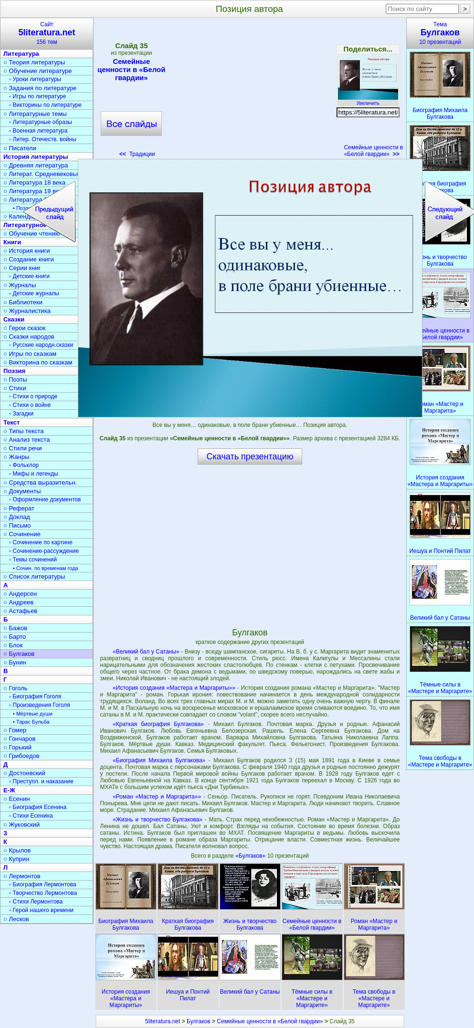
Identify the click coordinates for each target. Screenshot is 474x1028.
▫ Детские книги (29, 276)
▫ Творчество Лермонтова (43, 893)
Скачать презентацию (250, 456)
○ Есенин (16, 798)
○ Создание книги (28, 259)
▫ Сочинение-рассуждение (44, 551)
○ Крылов (17, 850)
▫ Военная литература (38, 130)
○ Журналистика (27, 310)
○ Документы (22, 491)
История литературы (35, 156)
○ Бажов (15, 628)
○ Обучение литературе (37, 70)
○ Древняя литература (35, 165)
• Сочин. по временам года (45, 568)
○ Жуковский (21, 824)
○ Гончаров (19, 738)
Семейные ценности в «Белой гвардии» (131, 69)
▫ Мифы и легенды (33, 473)
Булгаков (199, 1021)
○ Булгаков (18, 653)
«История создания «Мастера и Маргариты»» (174, 688)
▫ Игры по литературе (37, 96)
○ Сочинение (22, 534)
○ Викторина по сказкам (37, 362)
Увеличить (368, 100)
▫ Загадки (21, 413)
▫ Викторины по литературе (45, 105)
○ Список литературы (34, 576)
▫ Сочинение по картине (41, 542)
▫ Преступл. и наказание (41, 781)
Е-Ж (9, 790)
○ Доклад (16, 516)
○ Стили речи (22, 448)
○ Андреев (18, 602)
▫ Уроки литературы (35, 79)
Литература (21, 53)
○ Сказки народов (28, 336)
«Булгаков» (251, 855)
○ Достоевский (24, 773)
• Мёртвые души (33, 713)
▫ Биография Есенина (37, 807)
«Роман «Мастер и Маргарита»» (157, 796)
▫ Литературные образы (40, 122)
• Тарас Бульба (31, 722)
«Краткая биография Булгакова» (158, 724)
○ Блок (13, 645)
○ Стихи (14, 388)
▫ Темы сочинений (33, 559)
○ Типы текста (23, 431)
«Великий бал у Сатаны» (146, 651)
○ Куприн (16, 858)
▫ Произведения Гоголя (39, 705)
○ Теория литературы (34, 62)
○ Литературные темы (35, 113)
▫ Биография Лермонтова (42, 884)
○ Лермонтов (22, 876)
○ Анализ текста (26, 439)
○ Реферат (18, 508)
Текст (11, 422)
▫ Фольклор (24, 465)
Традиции (137, 154)
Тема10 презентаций (440, 33)
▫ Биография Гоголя (35, 696)
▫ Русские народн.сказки (41, 345)
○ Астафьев (20, 610)
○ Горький (17, 747)
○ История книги (26, 250)
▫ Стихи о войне (30, 405)
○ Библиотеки (22, 302)
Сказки (13, 319)
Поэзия (14, 370)
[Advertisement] (249, 90)
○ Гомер (14, 730)
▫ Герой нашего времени (41, 910)
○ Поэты (15, 379)
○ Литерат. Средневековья (41, 173)
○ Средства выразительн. (40, 482)
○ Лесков (16, 919)
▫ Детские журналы (34, 293)
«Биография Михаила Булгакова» (159, 760)
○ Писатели (19, 148)
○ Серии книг (22, 267)
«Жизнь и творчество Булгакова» (157, 819)
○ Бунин (14, 662)
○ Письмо (17, 525)
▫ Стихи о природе (33, 396)
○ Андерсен (20, 593)
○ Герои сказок (24, 328)
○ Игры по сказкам (29, 353)
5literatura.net (162, 1021)
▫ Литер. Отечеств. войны (42, 139)
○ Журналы (19, 285)
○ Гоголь (15, 688)
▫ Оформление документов (45, 499)
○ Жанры (16, 456)
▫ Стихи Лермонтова (36, 901)
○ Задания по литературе (39, 88)
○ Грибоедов (21, 755)
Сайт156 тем (46, 33)
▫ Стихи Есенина (31, 815)
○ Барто (14, 636)
